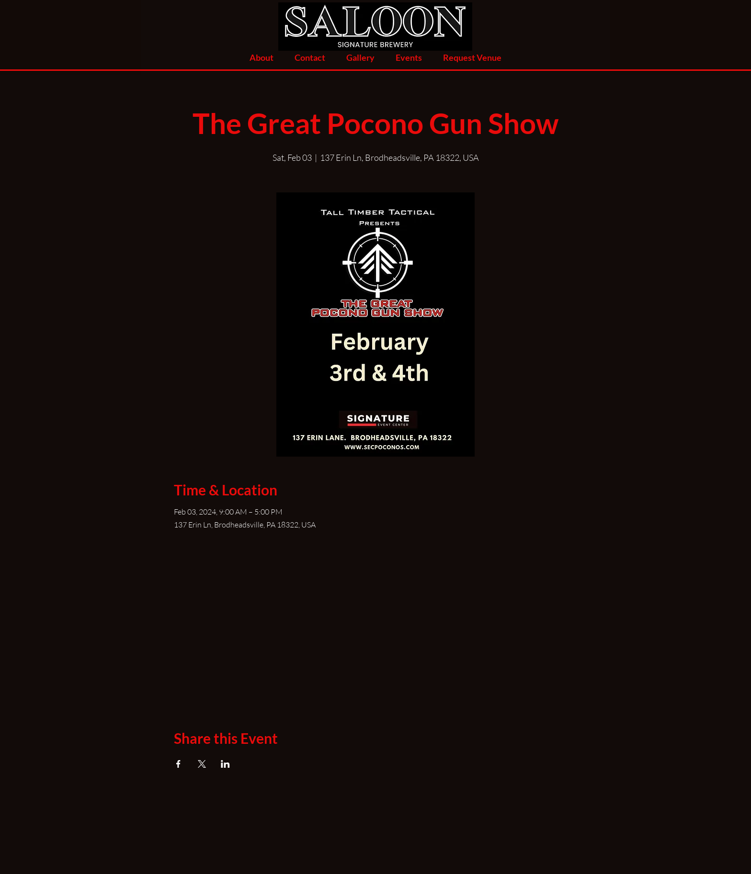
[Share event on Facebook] (178, 764)
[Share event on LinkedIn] (225, 764)
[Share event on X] (201, 764)
